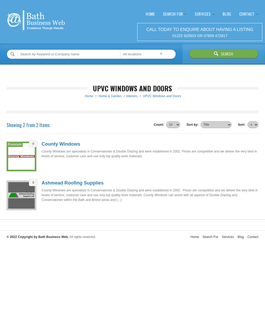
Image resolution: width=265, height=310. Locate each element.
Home (150, 13)
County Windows (61, 144)
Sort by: (192, 125)
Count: (159, 125)
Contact (246, 13)
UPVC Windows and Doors (162, 96)
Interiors (132, 96)
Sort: (241, 125)
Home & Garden (110, 96)
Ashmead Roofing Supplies (73, 183)
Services (203, 13)
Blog (227, 13)
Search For (173, 13)
